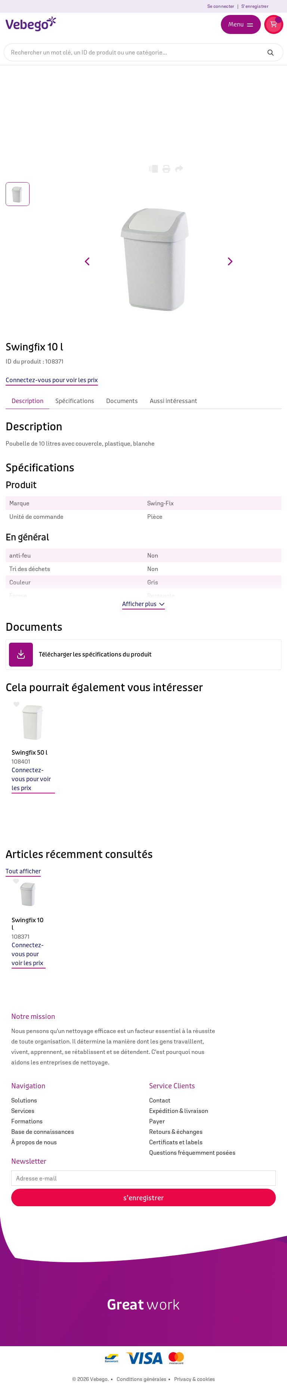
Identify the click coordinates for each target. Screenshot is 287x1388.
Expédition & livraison (178, 1110)
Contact (159, 1100)
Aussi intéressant (173, 401)
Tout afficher (23, 871)
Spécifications (74, 401)
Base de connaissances (42, 1131)
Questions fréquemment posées (192, 1152)
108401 (21, 761)
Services (22, 1110)
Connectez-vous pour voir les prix (31, 779)
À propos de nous (34, 1142)
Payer (157, 1121)
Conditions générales (141, 1379)
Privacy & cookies (194, 1379)
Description (27, 401)
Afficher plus (143, 604)
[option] (33, 768)
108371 (21, 936)
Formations (27, 1121)
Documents (122, 401)
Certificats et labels (176, 1142)
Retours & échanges (176, 1131)
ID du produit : (25, 361)
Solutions (24, 1100)
